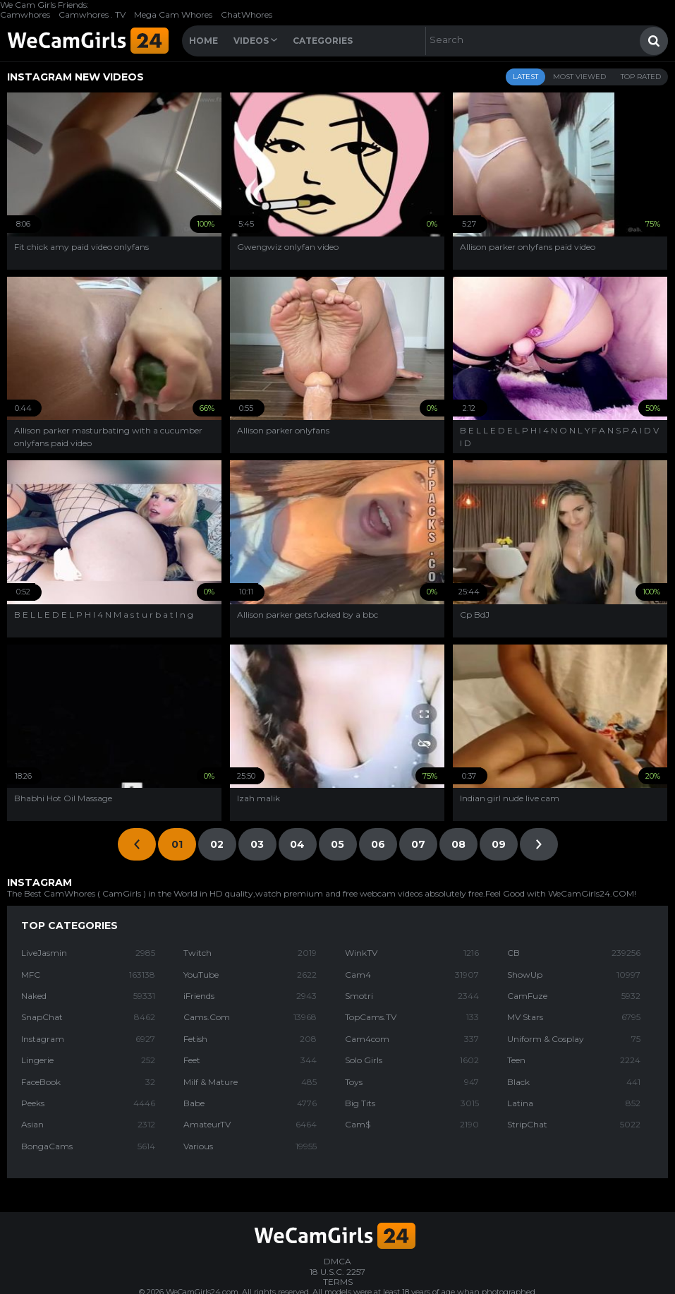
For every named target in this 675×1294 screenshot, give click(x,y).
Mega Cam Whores (173, 14)
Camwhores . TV (92, 14)
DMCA (337, 1261)
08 (458, 844)
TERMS (338, 1281)
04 (297, 844)
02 (217, 844)
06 (378, 844)
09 (499, 844)
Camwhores (25, 14)
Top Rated (641, 76)
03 (257, 844)
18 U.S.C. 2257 (337, 1271)
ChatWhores (246, 14)
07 (418, 844)
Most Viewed (579, 76)
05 (337, 844)
